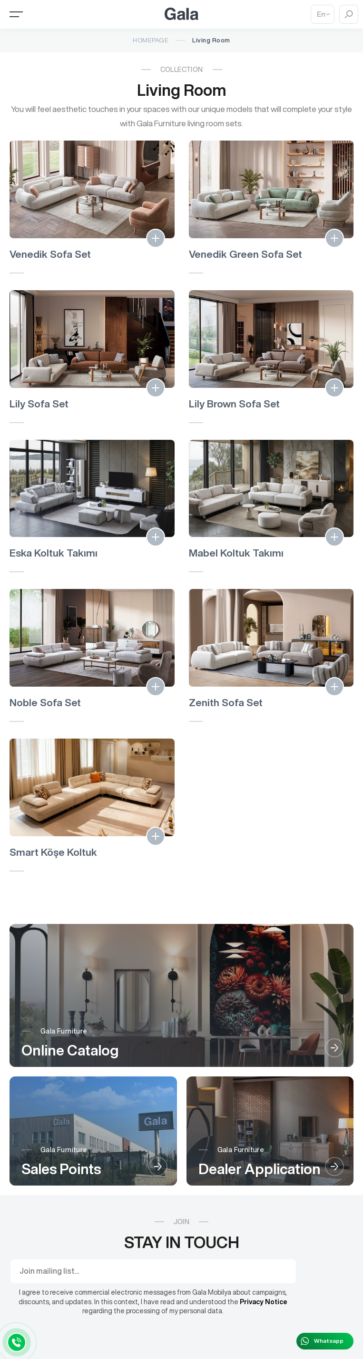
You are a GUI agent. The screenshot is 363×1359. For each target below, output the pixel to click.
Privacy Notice (263, 1301)
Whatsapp (328, 1341)
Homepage (150, 40)
